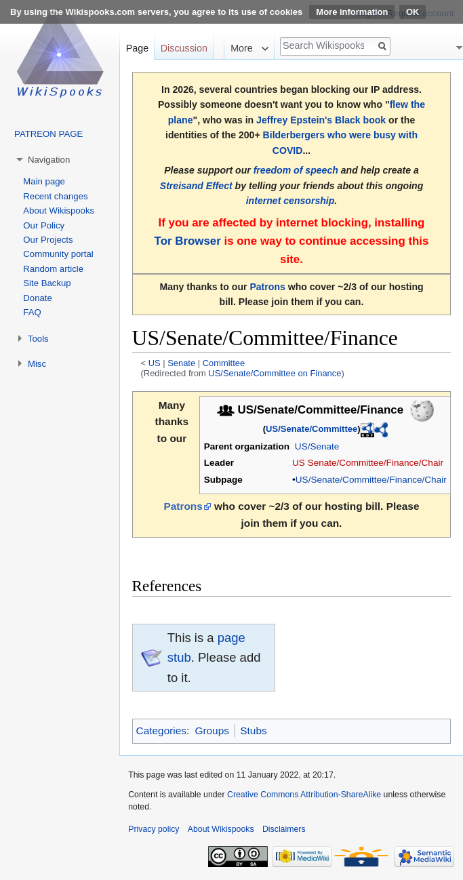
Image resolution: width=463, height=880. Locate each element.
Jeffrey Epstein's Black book (321, 120)
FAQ (32, 312)
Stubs (253, 730)
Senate (181, 363)
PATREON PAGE (48, 134)
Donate (37, 298)
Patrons (267, 286)
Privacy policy (153, 829)
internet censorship (290, 200)
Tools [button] (38, 339)
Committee (224, 363)
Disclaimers (284, 829)
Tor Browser (188, 241)
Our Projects (48, 240)
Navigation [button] (49, 160)
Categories (161, 730)
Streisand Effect (196, 185)
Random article (53, 269)
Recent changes (55, 196)
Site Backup (47, 283)
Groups (211, 730)
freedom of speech (296, 170)
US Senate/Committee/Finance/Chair (367, 463)
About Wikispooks (58, 210)
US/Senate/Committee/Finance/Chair (371, 480)
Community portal (58, 254)
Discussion (184, 48)
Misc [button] (37, 364)
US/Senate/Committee (311, 429)
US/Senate (317, 446)
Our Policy (43, 225)
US (154, 363)
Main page (44, 181)
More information (352, 12)
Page (137, 48)
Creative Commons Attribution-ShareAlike (304, 794)
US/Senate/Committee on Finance (274, 373)
